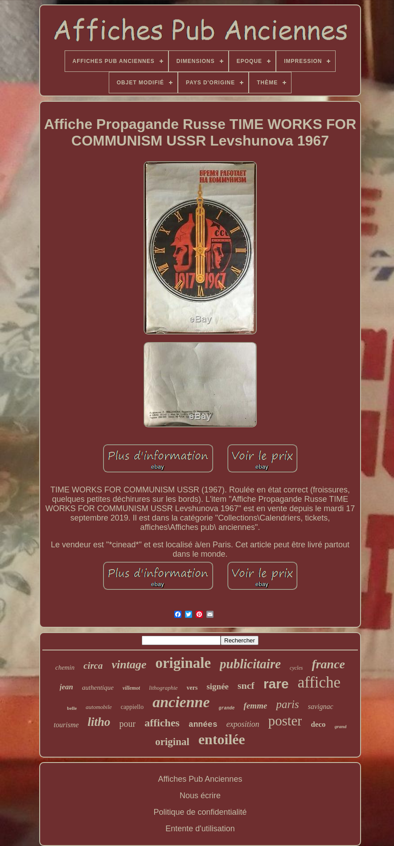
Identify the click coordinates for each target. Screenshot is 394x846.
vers (192, 687)
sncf (246, 685)
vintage (128, 664)
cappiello (132, 707)
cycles (296, 668)
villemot (131, 688)
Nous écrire (200, 795)
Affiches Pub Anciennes (200, 779)
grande (227, 708)
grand (341, 726)
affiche (319, 682)
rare (276, 683)
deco (318, 724)
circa (93, 665)
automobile (99, 707)
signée (217, 686)
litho (99, 722)
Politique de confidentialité (199, 812)
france (328, 664)
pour (127, 724)
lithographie (163, 687)
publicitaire (250, 664)
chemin (64, 667)
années (203, 724)
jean (66, 687)
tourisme (66, 725)
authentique (98, 687)
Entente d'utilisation (200, 828)
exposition (242, 724)
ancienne (180, 702)
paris (287, 704)
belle (72, 708)
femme (255, 705)
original (172, 741)
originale (183, 663)
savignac (320, 706)
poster (285, 721)
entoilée (221, 739)
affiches (162, 723)
